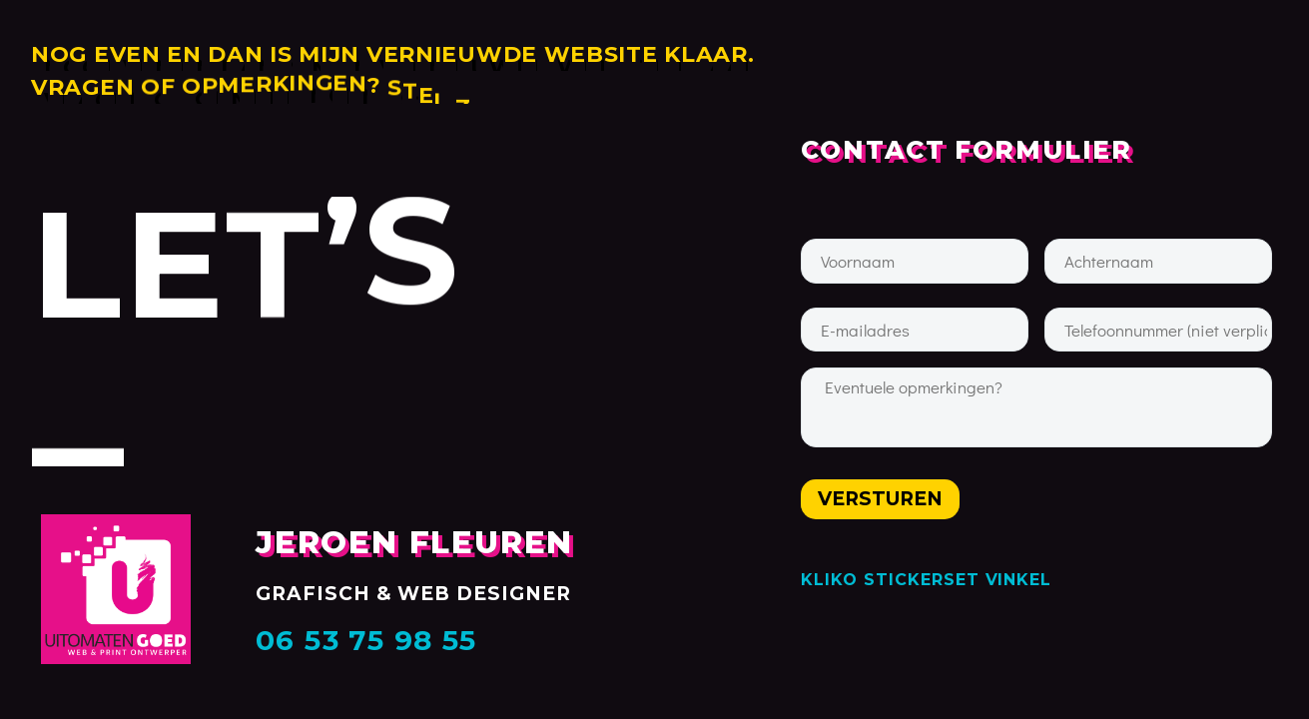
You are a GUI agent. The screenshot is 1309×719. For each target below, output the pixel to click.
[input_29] (1158, 330)
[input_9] (1036, 407)
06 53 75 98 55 (366, 640)
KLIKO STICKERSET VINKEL (926, 579)
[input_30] (1158, 261)
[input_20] (914, 330)
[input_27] (914, 261)
